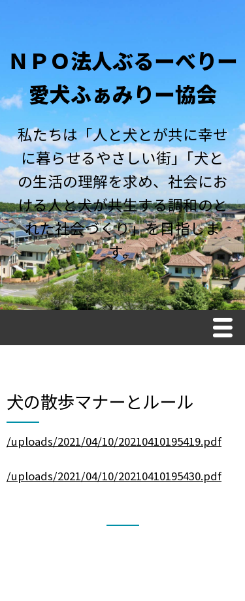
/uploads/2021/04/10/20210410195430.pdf (114, 476)
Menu (226, 329)
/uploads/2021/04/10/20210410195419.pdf (114, 441)
